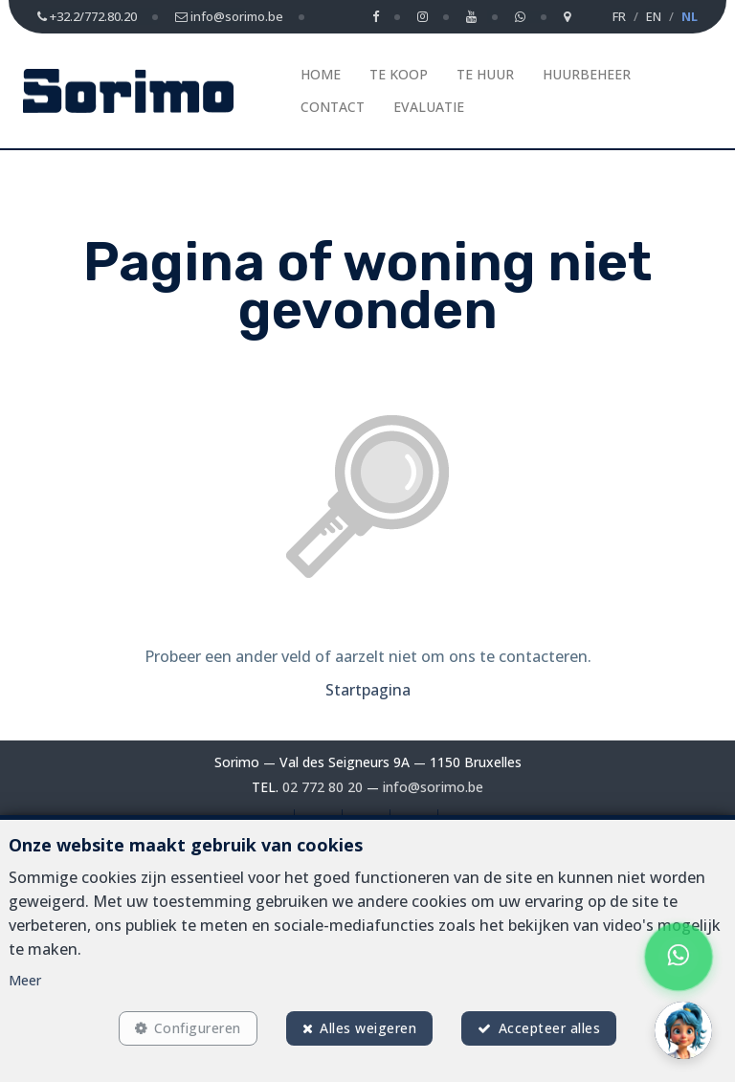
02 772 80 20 (323, 787)
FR (619, 16)
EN (653, 16)
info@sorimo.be (433, 787)
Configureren (193, 1026)
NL (689, 16)
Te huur (485, 74)
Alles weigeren (368, 1026)
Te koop (398, 74)
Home (321, 74)
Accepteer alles (553, 1026)
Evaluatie (428, 107)
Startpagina (368, 689)
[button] (683, 1030)
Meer (25, 975)
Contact (333, 107)
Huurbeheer (587, 74)
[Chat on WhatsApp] (679, 957)
